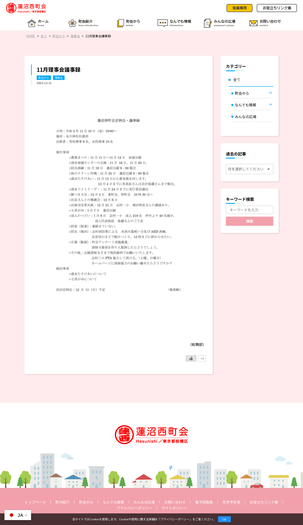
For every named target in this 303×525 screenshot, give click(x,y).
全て (236, 79)
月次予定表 (231, 502)
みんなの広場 (144, 502)
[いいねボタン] (191, 358)
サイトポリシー (174, 507)
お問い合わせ (175, 502)
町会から (43, 77)
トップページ (35, 502)
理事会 (59, 77)
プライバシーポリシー (134, 507)
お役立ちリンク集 (264, 502)
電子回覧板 (204, 502)
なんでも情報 (113, 502)
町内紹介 (62, 502)
